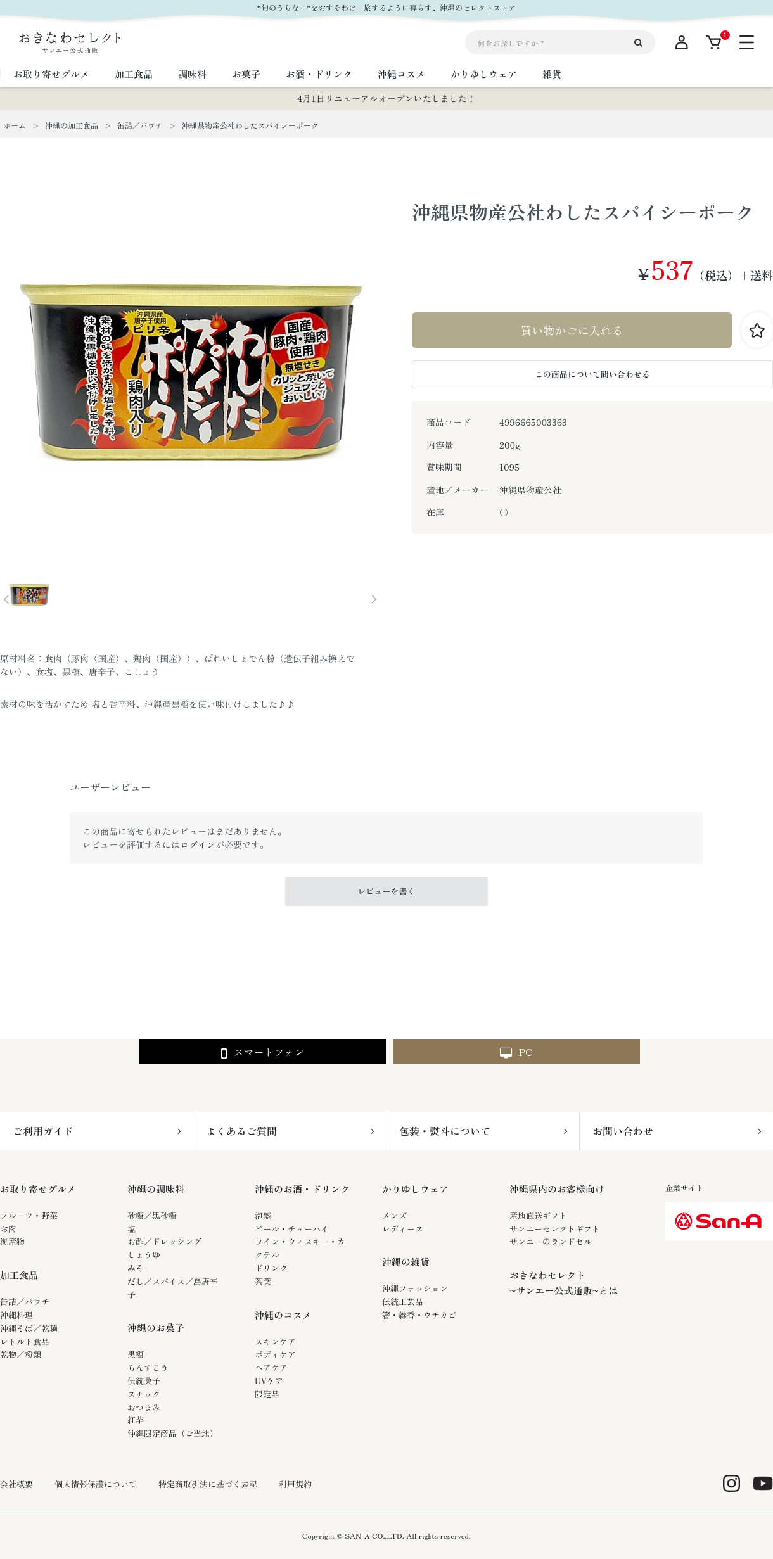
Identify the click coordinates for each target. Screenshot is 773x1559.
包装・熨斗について (444, 1130)
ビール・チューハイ (292, 1229)
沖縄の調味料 (155, 1188)
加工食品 (19, 1275)
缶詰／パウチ (24, 1301)
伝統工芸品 (402, 1301)
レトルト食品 (24, 1341)
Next (373, 599)
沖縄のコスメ (283, 1314)
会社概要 (16, 1484)
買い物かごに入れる (572, 330)
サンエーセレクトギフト (554, 1229)
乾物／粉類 (20, 1354)
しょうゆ (143, 1255)
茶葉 (263, 1281)
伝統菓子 (143, 1381)
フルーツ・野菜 (29, 1215)
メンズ (394, 1215)
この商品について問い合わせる (592, 374)
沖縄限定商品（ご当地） (172, 1433)
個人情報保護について (95, 1484)
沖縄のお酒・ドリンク (302, 1188)
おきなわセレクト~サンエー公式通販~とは (563, 1282)
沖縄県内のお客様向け (556, 1188)
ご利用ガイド (43, 1130)
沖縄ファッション (415, 1288)
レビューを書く (386, 891)
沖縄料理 (16, 1315)
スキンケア (275, 1341)
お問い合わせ (622, 1130)
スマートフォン (262, 1052)
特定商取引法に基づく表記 (207, 1484)
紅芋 (135, 1420)
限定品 (267, 1394)
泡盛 (263, 1215)
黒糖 (135, 1354)
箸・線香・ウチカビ (419, 1315)
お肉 (8, 1229)
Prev (6, 599)
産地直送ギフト (538, 1215)
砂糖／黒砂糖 (152, 1215)
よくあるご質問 (241, 1130)
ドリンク (271, 1268)
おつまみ (143, 1407)
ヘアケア (271, 1367)
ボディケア (275, 1354)
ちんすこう (148, 1367)
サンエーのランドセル (550, 1241)
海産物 (12, 1241)
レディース (402, 1229)
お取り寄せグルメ (38, 1188)
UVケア (269, 1381)
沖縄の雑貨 (406, 1261)
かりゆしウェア (415, 1188)
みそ (135, 1268)
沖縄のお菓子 (155, 1327)
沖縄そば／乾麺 (29, 1328)
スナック (143, 1394)
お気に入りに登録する (757, 330)
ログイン (197, 844)
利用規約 (295, 1484)
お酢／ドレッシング (164, 1241)
